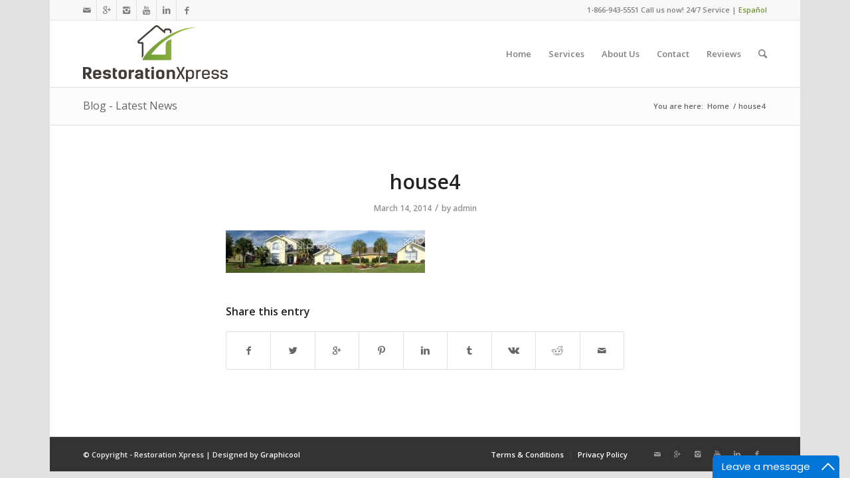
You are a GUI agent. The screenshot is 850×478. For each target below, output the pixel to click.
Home (718, 106)
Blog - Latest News (130, 105)
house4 (425, 181)
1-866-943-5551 (613, 10)
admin (465, 208)
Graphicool (280, 454)
